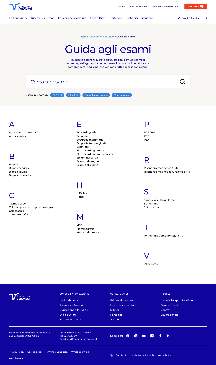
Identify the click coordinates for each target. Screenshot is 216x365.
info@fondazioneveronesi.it (81, 339)
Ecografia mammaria (96, 95)
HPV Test (73, 95)
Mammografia (121, 95)
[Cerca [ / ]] (205, 18)
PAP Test (57, 95)
